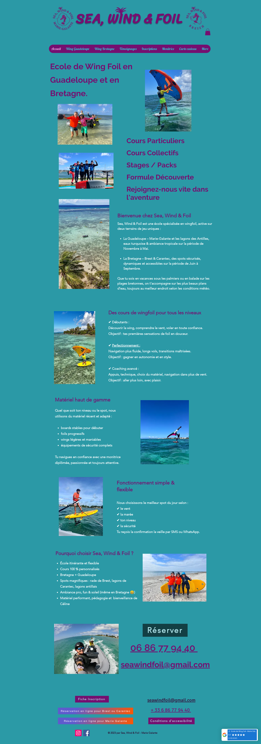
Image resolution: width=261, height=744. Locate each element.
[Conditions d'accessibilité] (171, 721)
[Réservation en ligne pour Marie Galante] (95, 721)
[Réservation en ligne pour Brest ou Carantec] (95, 711)
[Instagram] (78, 733)
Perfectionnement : (126, 345)
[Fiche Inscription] (92, 699)
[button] (208, 32)
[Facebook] (86, 733)
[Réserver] (165, 630)
